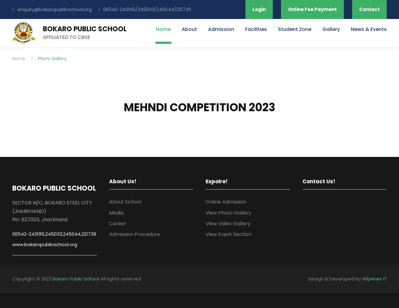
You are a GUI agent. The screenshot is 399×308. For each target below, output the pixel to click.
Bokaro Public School (76, 279)
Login (259, 9)
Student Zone (294, 29)
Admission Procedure (134, 234)
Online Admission (226, 201)
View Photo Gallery (228, 212)
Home (163, 29)
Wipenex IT (374, 279)
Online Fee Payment (312, 9)
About (189, 29)
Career (117, 223)
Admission (221, 29)
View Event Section (228, 234)
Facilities (256, 29)
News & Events (369, 29)
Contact (369, 9)
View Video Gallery (228, 223)
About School (125, 201)
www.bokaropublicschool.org (44, 244)
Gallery (331, 29)
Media (116, 212)
